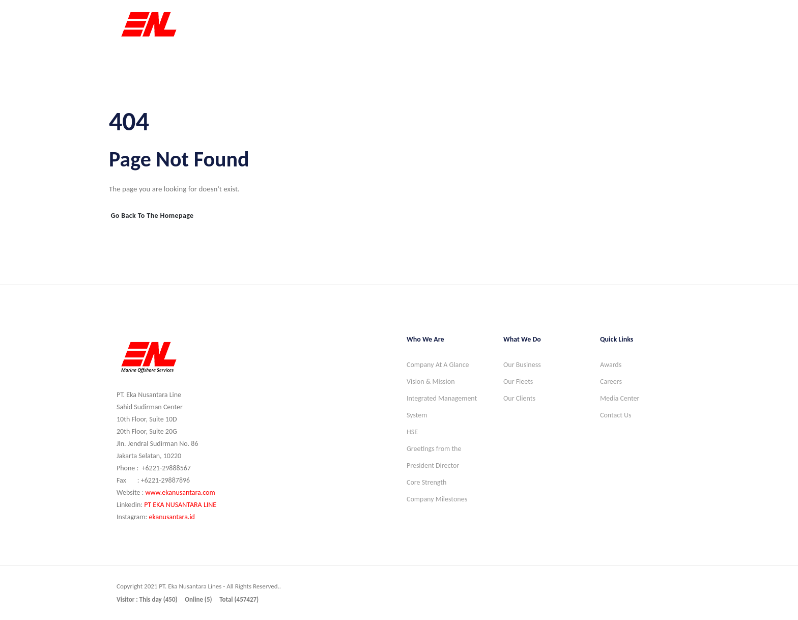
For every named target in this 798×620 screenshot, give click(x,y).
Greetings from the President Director (434, 457)
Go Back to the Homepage (151, 215)
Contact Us (616, 415)
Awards (610, 364)
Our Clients (519, 398)
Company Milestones (437, 499)
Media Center (619, 398)
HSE (412, 432)
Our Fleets (518, 381)
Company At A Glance (438, 364)
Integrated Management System (442, 406)
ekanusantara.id (172, 517)
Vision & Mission (431, 381)
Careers (611, 381)
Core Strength (426, 482)
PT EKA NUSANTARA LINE (180, 504)
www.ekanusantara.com (180, 492)
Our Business (522, 364)
